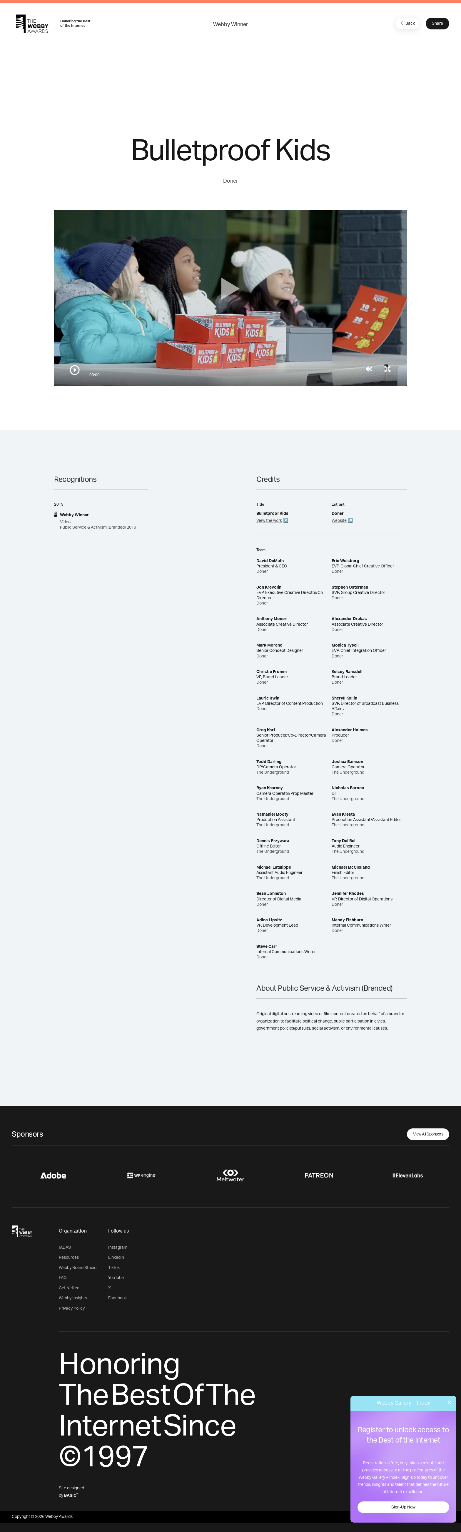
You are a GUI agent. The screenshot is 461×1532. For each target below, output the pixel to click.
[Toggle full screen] (387, 369)
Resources (69, 1257)
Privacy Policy (72, 1308)
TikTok (114, 1268)
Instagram (117, 1247)
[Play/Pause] (75, 370)
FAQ (63, 1278)
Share (437, 23)
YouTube (116, 1278)
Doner (230, 181)
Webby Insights (73, 1298)
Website (339, 521)
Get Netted (69, 1288)
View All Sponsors (428, 1134)
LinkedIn (116, 1257)
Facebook (117, 1298)
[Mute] (369, 369)
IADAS (65, 1247)
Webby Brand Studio (77, 1268)
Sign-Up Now (403, 1507)
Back (407, 23)
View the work (269, 521)
